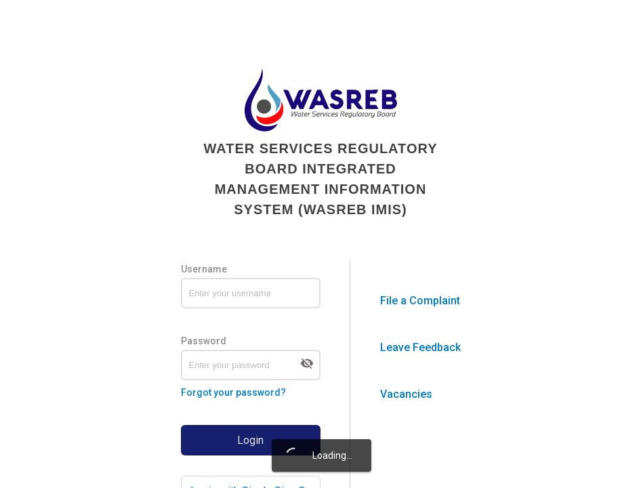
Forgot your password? (233, 392)
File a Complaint (420, 300)
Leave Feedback (420, 347)
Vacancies (406, 394)
